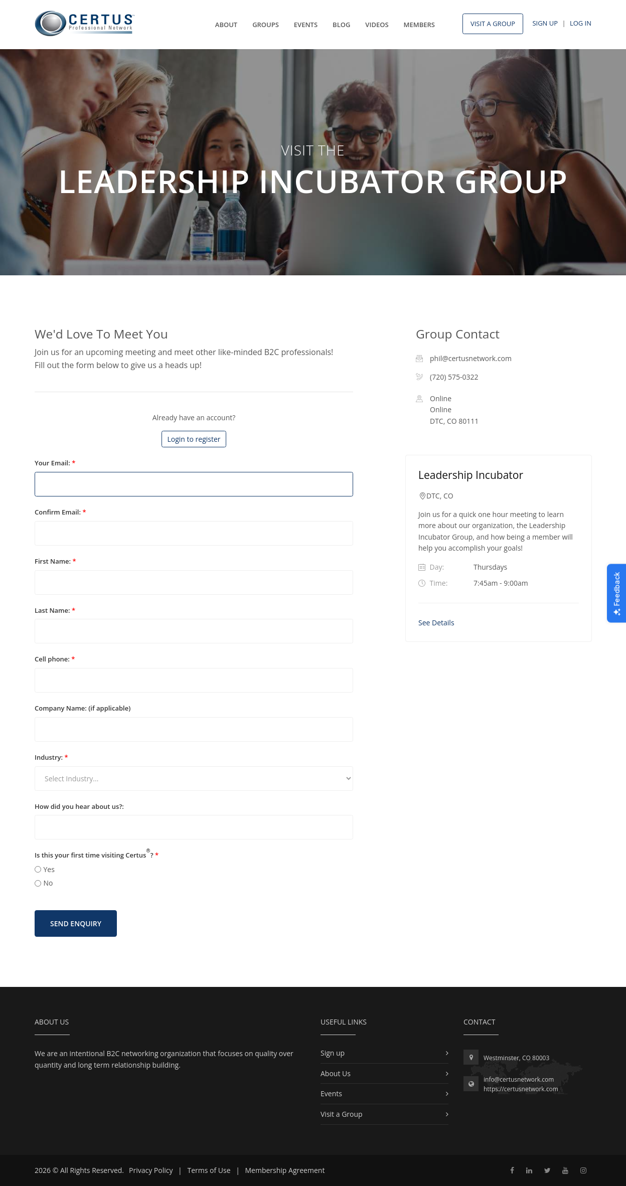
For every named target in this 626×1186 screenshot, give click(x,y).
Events (306, 24)
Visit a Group (342, 1114)
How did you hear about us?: (79, 806)
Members (419, 24)
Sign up (333, 1053)
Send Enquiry (75, 923)
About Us (336, 1073)
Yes (49, 869)
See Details (436, 622)
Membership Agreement (285, 1170)
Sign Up (545, 23)
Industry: (51, 757)
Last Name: (55, 610)
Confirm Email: (60, 512)
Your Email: (55, 462)
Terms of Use (208, 1170)
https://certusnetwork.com (521, 1089)
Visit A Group (493, 23)
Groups (265, 24)
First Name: (55, 561)
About (226, 24)
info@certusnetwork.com (519, 1079)
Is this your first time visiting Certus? (97, 855)
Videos (376, 24)
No (48, 883)
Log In (580, 23)
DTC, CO (439, 495)
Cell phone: (55, 658)
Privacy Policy (151, 1170)
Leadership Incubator (470, 475)
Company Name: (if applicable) (82, 708)
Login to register (193, 439)
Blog (341, 24)
